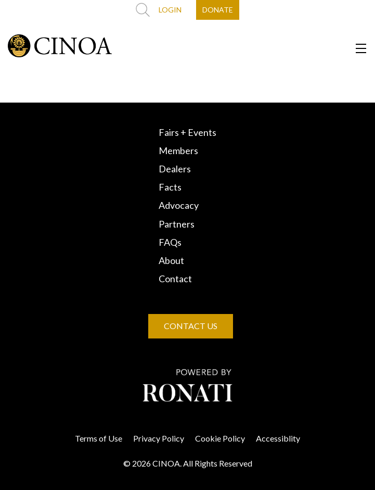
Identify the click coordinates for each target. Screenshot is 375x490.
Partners (177, 224)
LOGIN (170, 9)
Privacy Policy (158, 438)
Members (178, 150)
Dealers (175, 168)
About (171, 260)
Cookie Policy (220, 438)
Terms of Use (98, 438)
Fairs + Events (187, 132)
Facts (170, 187)
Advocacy (179, 205)
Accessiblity (278, 438)
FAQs (170, 242)
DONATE (217, 9)
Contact (175, 278)
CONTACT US (190, 326)
